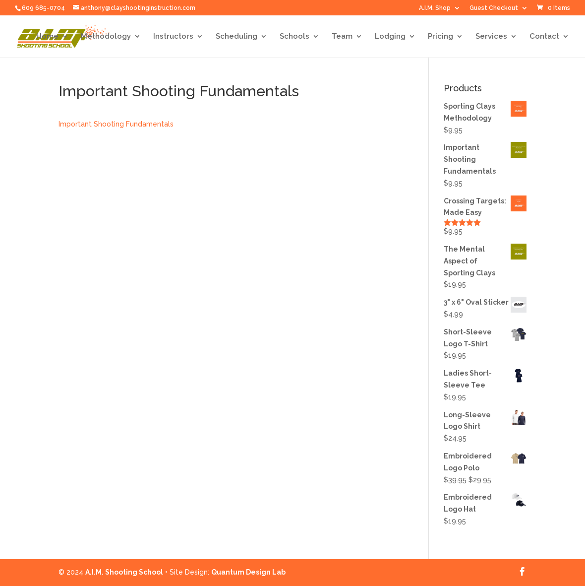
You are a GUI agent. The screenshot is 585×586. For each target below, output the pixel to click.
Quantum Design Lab (248, 572)
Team (342, 37)
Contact (544, 37)
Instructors (173, 37)
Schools (294, 37)
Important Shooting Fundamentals (116, 124)
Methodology (106, 37)
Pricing (440, 37)
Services (491, 37)
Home (47, 37)
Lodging (390, 37)
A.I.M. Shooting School (124, 572)
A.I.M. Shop (435, 8)
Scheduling (236, 37)
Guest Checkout (493, 8)
